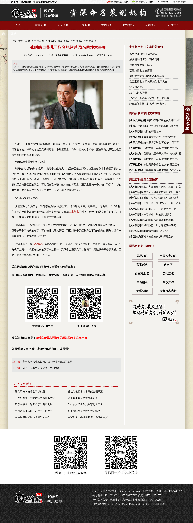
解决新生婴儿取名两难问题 (144, 59)
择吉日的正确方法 (151, 131)
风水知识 (135, 131)
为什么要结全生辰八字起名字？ (85, 404)
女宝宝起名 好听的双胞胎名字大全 (148, 81)
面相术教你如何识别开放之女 (157, 236)
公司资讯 (151, 25)
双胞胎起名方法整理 (140, 70)
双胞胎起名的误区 (139, 92)
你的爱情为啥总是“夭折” (154, 231)
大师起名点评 (168, 290)
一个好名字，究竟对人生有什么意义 (35, 398)
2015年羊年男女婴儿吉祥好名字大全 (161, 170)
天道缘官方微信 (144, 2)
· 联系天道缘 (179, 2)
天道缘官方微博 (120, 2)
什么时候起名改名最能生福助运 (85, 391)
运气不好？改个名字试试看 (30, 391)
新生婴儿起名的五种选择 (143, 54)
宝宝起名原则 (136, 87)
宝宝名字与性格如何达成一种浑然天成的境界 (47, 361)
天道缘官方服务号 (43, 306)
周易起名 (142, 255)
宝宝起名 (40, 25)
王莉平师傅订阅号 (85, 306)
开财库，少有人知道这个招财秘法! (160, 197)
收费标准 (129, 25)
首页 (18, 25)
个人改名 (62, 25)
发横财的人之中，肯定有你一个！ (159, 209)
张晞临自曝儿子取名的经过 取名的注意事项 (72, 41)
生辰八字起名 (137, 120)
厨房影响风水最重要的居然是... (158, 220)
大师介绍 (107, 25)
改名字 (168, 264)
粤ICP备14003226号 (175, 491)
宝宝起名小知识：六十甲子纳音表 (34, 411)
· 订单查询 (162, 2)
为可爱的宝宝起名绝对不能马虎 (146, 76)
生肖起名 (142, 282)
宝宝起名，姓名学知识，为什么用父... (89, 417)
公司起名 (84, 25)
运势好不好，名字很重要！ (83, 398)
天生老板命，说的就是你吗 (156, 214)
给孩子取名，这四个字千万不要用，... (36, 404)
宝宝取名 (74, 211)
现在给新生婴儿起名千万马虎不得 (148, 103)
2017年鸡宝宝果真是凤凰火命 (162, 126)
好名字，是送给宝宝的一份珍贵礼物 (149, 98)
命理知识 (135, 197)
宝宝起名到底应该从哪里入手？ (32, 417)
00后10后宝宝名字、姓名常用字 (158, 137)
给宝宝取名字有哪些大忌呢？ (84, 411)
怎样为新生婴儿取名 (140, 65)
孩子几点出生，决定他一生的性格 (41, 368)
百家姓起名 (136, 148)
